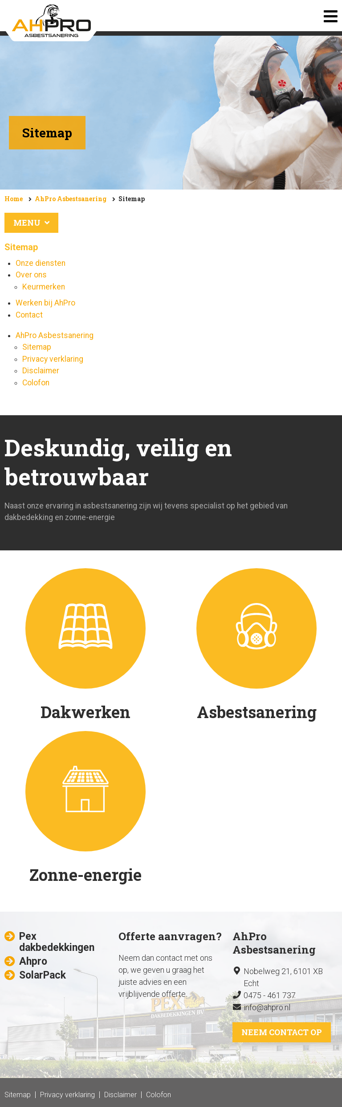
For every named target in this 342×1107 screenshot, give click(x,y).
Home (13, 198)
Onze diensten (40, 263)
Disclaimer (40, 370)
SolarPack (42, 975)
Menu (31, 222)
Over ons (31, 274)
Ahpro (33, 961)
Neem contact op (281, 1032)
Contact (29, 314)
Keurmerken (43, 286)
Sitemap (131, 198)
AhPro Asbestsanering (70, 198)
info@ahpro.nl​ (267, 1007)
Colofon (35, 382)
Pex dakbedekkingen (56, 942)
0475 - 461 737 (270, 995)
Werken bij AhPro (45, 302)
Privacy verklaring (52, 359)
